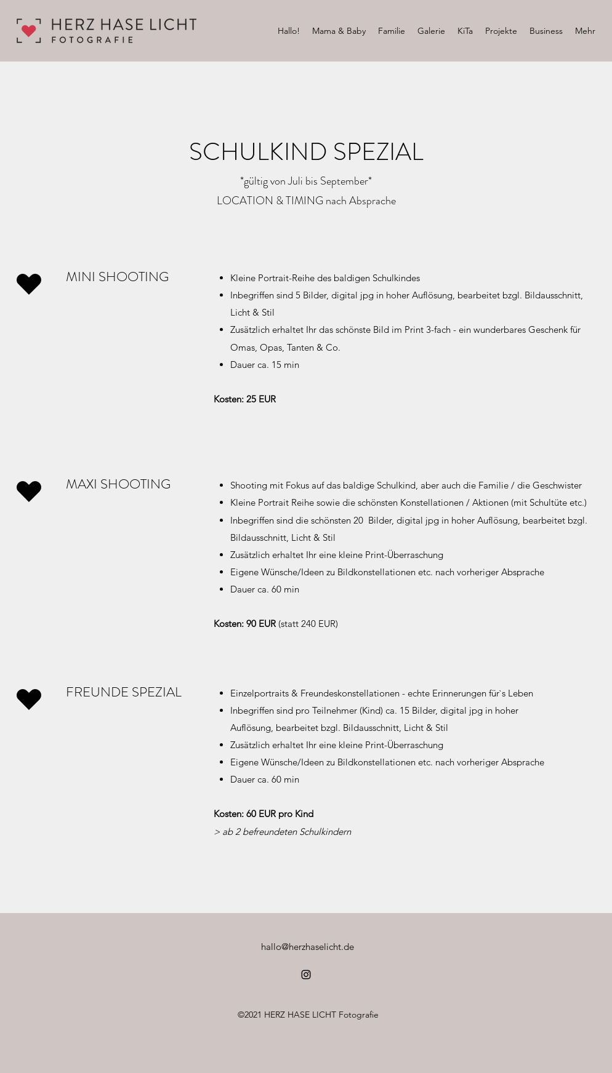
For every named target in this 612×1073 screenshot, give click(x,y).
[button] (339, 31)
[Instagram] (306, 974)
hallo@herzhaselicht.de (307, 946)
